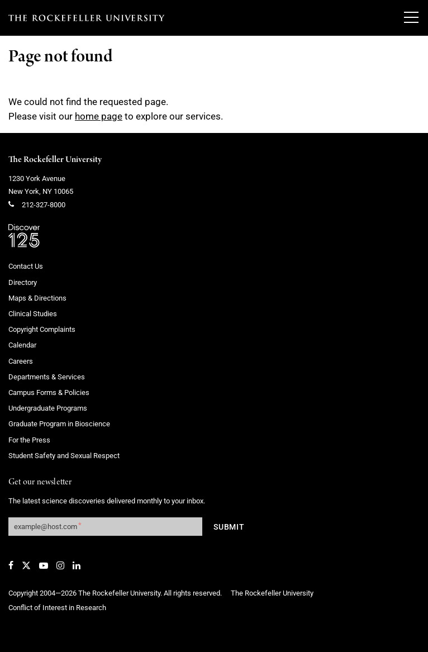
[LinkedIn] (76, 565)
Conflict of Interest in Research (57, 607)
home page (98, 116)
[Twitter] (26, 565)
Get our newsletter (40, 482)
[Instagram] (60, 565)
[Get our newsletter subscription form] (105, 526)
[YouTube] (43, 565)
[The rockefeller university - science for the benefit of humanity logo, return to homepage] (86, 18)
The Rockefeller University (55, 159)
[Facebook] (10, 565)
